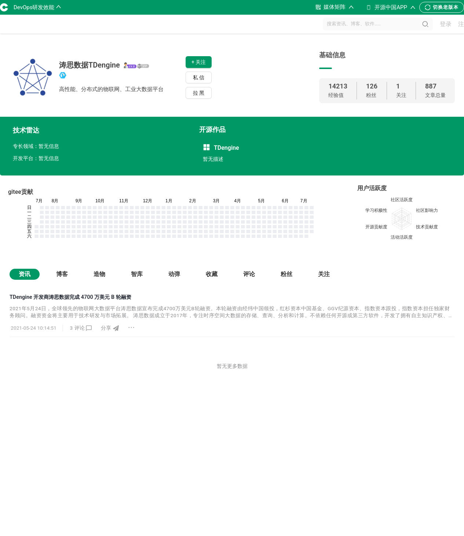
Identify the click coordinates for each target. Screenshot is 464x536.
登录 (446, 24)
